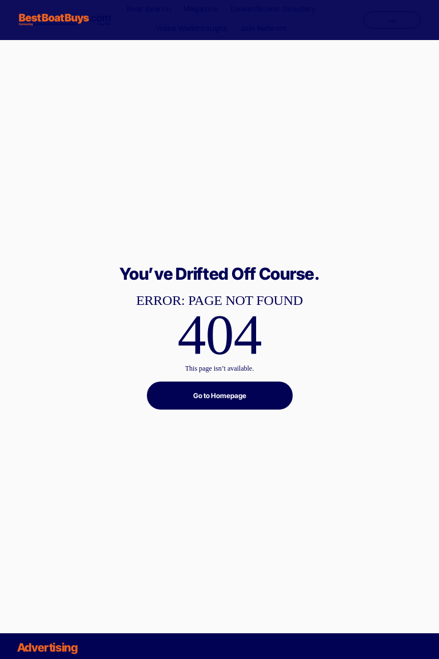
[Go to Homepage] (220, 396)
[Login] (392, 20)
